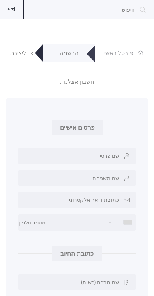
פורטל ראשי (118, 53)
